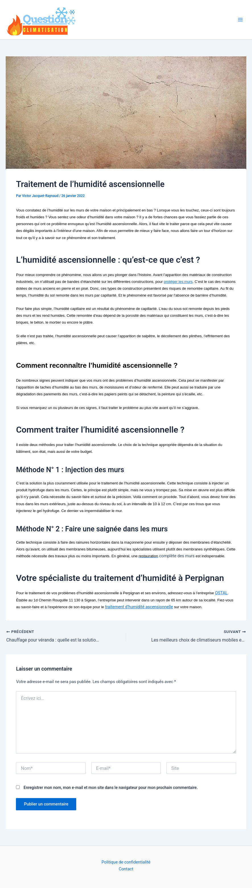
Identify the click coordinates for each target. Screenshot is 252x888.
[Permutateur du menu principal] (240, 20)
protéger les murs (178, 281)
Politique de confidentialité (126, 862)
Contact (126, 868)
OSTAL (221, 592)
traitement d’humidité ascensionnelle (139, 606)
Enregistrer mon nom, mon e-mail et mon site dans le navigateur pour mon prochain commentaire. (111, 787)
